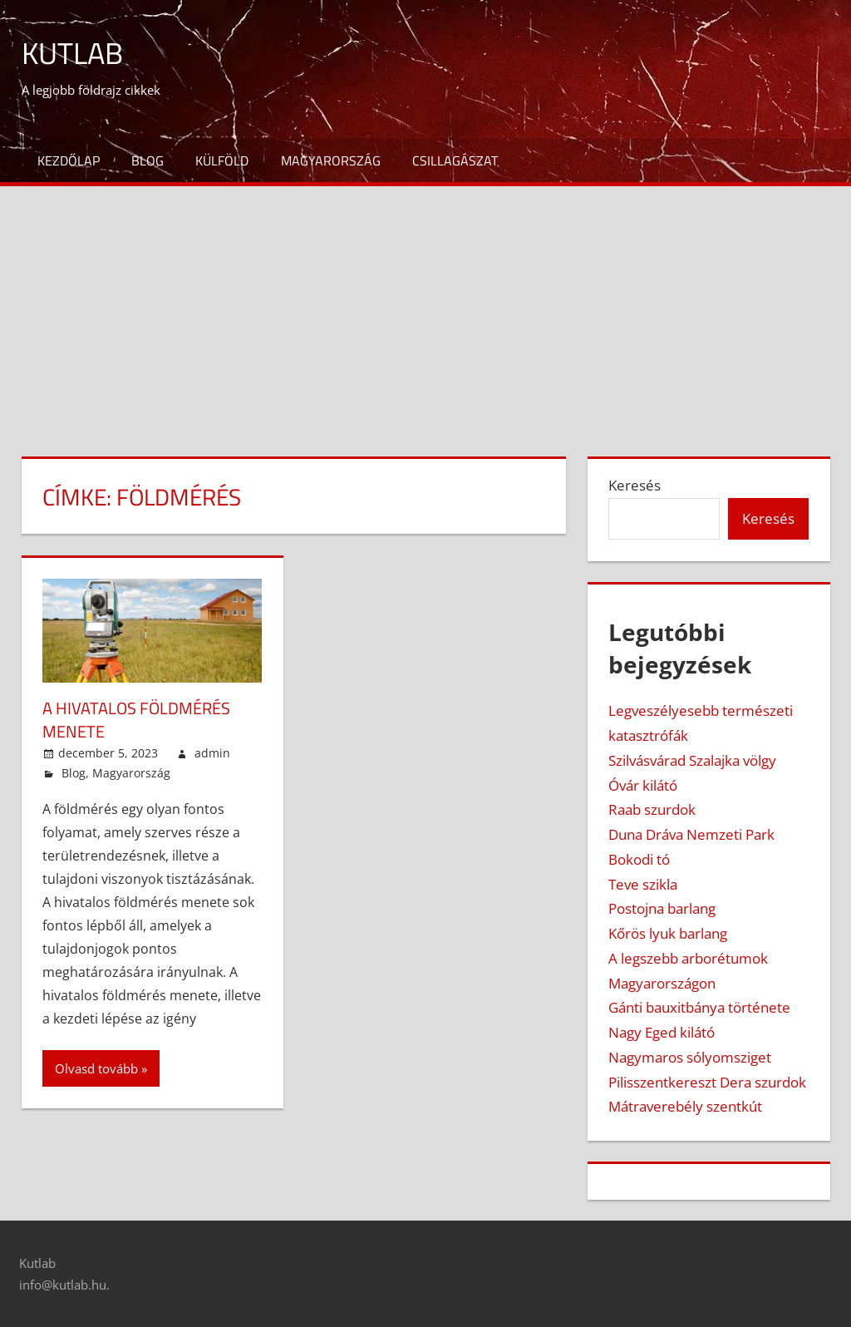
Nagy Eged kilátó (661, 1032)
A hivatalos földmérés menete (136, 719)
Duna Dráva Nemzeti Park (691, 834)
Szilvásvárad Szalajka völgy (692, 760)
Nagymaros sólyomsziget (689, 1057)
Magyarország (331, 160)
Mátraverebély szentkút (685, 1106)
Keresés (634, 485)
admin (212, 753)
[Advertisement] (425, 311)
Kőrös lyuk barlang (667, 933)
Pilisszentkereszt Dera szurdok (707, 1082)
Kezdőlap (68, 160)
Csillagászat (455, 160)
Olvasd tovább (96, 1068)
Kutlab (72, 53)
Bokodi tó (639, 859)
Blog (147, 160)
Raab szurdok (652, 809)
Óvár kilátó (642, 785)
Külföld (221, 160)
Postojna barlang (662, 908)
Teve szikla (642, 884)
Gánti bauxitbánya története (699, 1007)
